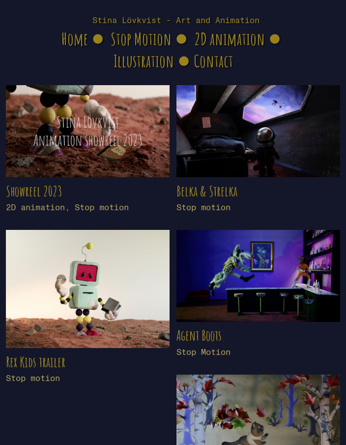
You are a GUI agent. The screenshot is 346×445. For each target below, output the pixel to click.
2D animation (229, 38)
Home (74, 38)
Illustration (144, 60)
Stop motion (102, 207)
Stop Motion (141, 38)
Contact (213, 60)
